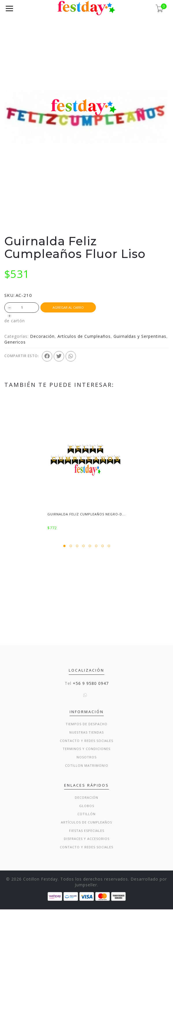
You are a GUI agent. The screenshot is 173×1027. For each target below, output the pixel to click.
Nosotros (86, 875)
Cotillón (86, 931)
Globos (86, 923)
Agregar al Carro (68, 307)
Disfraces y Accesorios (86, 956)
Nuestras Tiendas (86, 850)
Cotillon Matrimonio (86, 883)
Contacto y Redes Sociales (86, 858)
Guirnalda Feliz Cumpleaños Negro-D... (86, 514)
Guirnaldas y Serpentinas (140, 336)
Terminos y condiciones (86, 866)
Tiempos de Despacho (86, 841)
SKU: (9, 295)
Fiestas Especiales (86, 948)
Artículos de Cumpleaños (84, 336)
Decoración (42, 336)
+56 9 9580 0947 (91, 801)
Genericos (15, 342)
